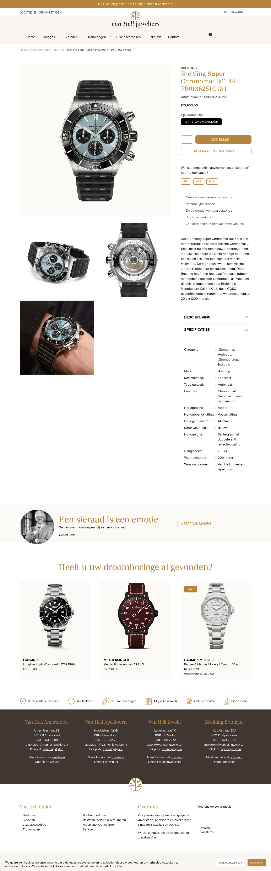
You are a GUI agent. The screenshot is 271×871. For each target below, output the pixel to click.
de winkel (52, 762)
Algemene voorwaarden (99, 824)
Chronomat (226, 349)
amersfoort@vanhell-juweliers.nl (47, 744)
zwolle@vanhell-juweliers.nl (165, 744)
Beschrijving (197, 317)
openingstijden (53, 749)
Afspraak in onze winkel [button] (216, 150)
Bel (186, 181)
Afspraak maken (196, 523)
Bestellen (220, 139)
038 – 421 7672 (165, 740)
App (198, 181)
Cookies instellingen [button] (230, 862)
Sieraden (71, 37)
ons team (58, 757)
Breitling (58, 50)
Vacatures (207, 832)
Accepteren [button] (256, 862)
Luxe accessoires (128, 37)
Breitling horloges (95, 815)
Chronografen (228, 359)
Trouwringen (97, 37)
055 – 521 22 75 (105, 740)
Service (88, 829)
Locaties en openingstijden (41, 12)
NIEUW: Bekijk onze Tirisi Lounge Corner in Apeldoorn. (135, 4)
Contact (173, 37)
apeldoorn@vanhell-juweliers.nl (106, 744)
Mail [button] (212, 181)
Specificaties (197, 329)
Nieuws (156, 37)
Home (30, 37)
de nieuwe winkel (170, 762)
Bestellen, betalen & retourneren (104, 820)
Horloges (48, 37)
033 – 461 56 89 (47, 740)
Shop (33, 50)
